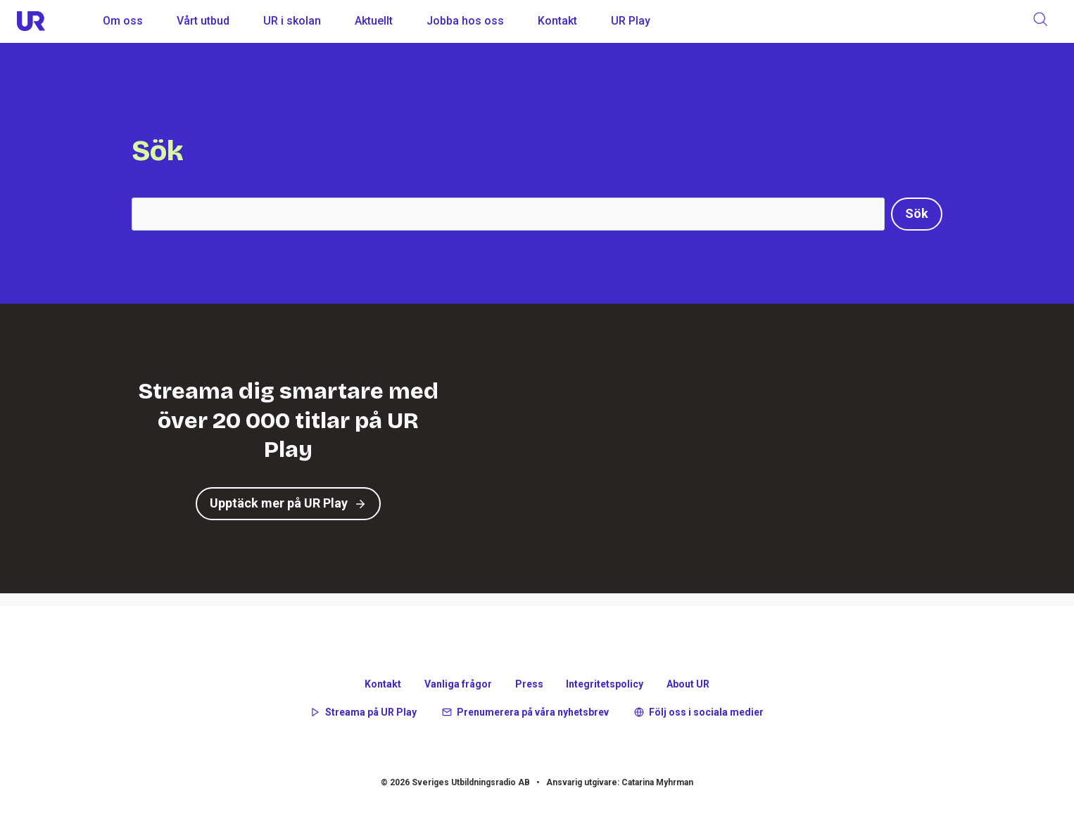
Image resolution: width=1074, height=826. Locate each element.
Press (529, 684)
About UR (687, 684)
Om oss (123, 20)
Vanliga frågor (458, 684)
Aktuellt (374, 20)
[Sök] (916, 214)
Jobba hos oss (465, 20)
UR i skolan (292, 20)
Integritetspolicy (604, 684)
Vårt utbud (203, 20)
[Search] (508, 214)
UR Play (630, 20)
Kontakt (557, 20)
